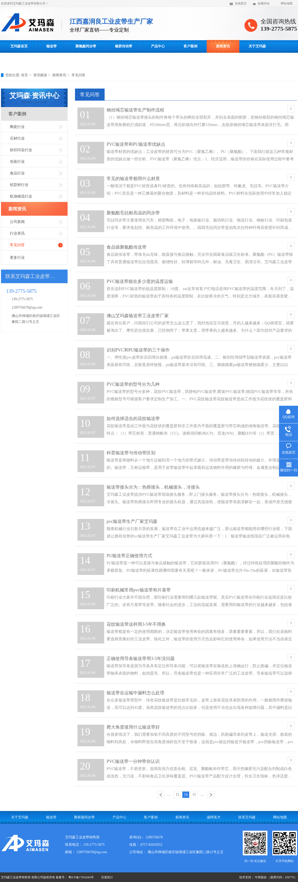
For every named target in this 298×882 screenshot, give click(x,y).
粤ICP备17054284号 (81, 877)
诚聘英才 (214, 817)
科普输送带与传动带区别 (131, 452)
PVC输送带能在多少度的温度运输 (140, 281)
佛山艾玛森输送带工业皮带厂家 (138, 315)
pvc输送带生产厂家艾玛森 (132, 521)
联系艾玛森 (19, 59)
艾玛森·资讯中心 (34, 98)
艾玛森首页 (19, 46)
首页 (24, 75)
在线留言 (241, 3)
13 (177, 794)
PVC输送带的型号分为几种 (133, 384)
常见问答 (78, 75)
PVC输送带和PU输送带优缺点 (136, 144)
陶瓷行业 (17, 127)
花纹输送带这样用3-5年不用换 (136, 624)
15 (194, 794)
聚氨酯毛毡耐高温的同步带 (133, 212)
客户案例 (190, 46)
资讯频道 (40, 75)
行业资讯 (17, 233)
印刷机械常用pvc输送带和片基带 (139, 590)
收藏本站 (264, 3)
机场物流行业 (21, 196)
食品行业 (17, 173)
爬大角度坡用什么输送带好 (133, 727)
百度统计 (107, 877)
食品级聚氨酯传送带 (127, 247)
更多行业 (17, 257)
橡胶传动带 (123, 46)
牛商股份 (261, 877)
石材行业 (17, 138)
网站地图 (287, 3)
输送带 (51, 46)
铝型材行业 (19, 185)
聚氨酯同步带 (85, 46)
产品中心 (158, 46)
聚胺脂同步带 (84, 817)
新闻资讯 (223, 46)
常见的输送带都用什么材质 (133, 178)
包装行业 (17, 162)
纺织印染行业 (21, 150)
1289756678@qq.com (27, 307)
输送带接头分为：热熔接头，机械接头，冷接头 (153, 487)
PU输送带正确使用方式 (129, 555)
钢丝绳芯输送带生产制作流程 (135, 110)
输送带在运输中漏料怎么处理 (135, 692)
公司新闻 (17, 222)
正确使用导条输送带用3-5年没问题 (141, 658)
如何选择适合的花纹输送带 (133, 418)
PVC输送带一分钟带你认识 (133, 761)
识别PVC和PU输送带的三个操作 (138, 350)
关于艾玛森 (257, 46)
